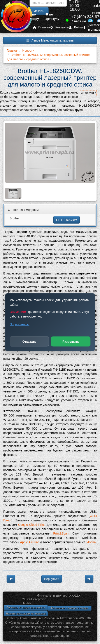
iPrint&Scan (60, 533)
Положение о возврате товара (69, 608)
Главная (41, 27)
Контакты (59, 27)
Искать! (39, 11)
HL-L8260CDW (66, 220)
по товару (33, 17)
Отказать (29, 341)
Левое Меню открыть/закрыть (50, 40)
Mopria (91, 542)
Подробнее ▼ (19, 324)
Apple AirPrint (29, 542)
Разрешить (70, 341)
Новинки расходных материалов (26, 613)
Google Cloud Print (31, 524)
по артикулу (52, 17)
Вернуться (51, 579)
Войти (76, 27)
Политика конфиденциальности (25, 607)
